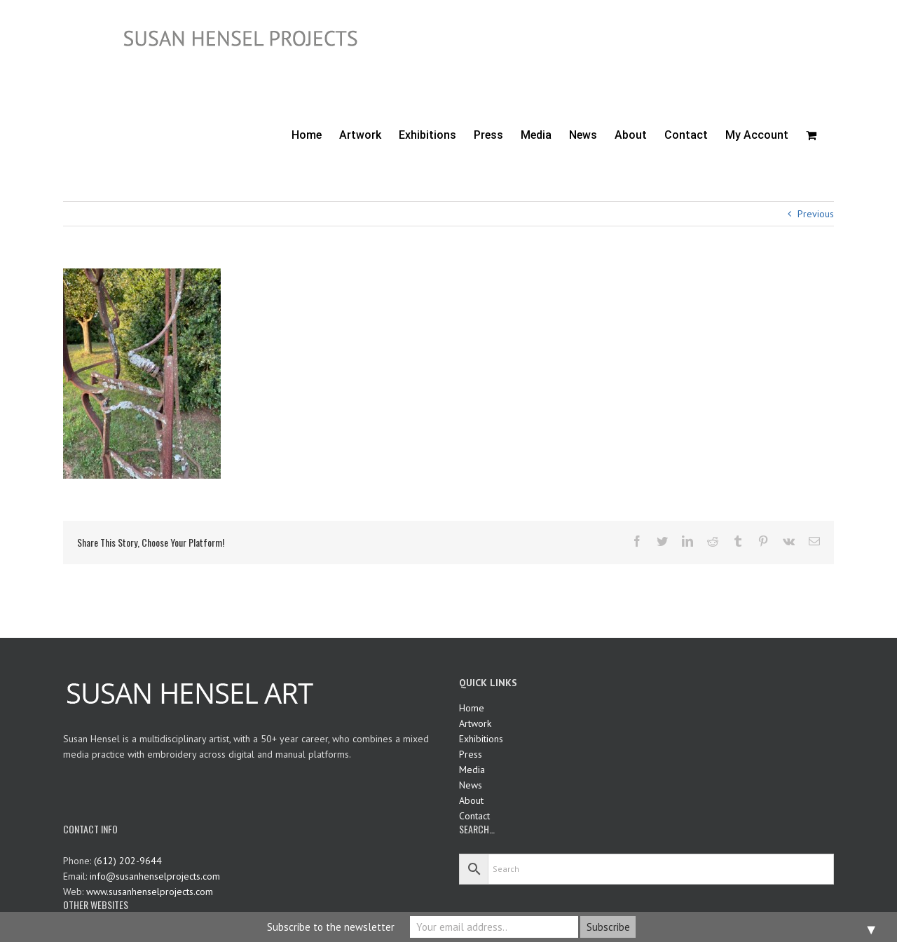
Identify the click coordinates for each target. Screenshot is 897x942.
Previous (815, 213)
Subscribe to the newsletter (331, 927)
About (471, 800)
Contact (474, 816)
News (470, 785)
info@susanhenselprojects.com (155, 876)
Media (472, 769)
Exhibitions (481, 738)
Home (471, 708)
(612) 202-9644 (128, 860)
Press (470, 754)
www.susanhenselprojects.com (149, 891)
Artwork (475, 723)
